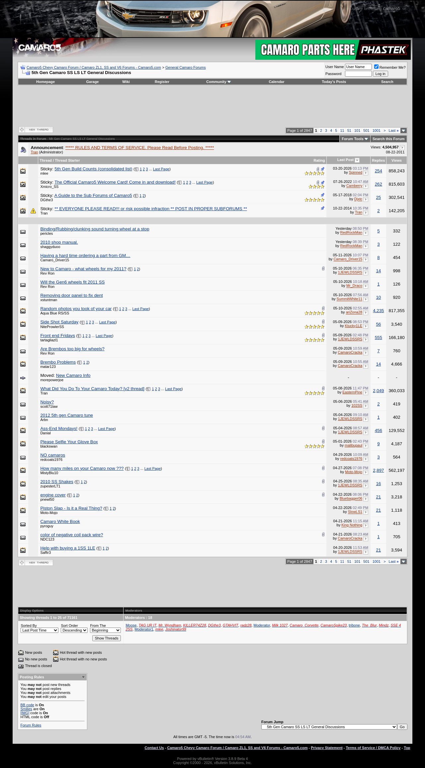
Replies (378, 160)
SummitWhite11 (350, 299)
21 (378, 496)
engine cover (52, 494)
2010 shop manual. (59, 242)
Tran (34, 152)
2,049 (378, 390)
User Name (334, 67)
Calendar (276, 82)
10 (378, 297)
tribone (354, 625)
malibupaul (353, 445)
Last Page (161, 169)
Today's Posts (334, 82)
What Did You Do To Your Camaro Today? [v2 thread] (92, 388)
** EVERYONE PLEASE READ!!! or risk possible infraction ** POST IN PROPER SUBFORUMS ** (150, 208)
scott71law (48, 406)
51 (349, 130)
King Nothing (351, 525)
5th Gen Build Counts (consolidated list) (93, 168)
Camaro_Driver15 (54, 260)
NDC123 (47, 539)
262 (378, 184)
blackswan (48, 446)
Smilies (26, 709)
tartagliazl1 (49, 340)
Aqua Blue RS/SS (54, 313)
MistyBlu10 (49, 473)
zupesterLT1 (50, 486)
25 (378, 197)
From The (98, 626)
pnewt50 (47, 499)
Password (333, 74)
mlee (44, 173)
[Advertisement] (212, 105)
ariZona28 (354, 312)
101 (357, 130)
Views (396, 160)
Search (387, 82)
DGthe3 (46, 200)
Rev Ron (47, 273)
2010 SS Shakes (56, 481)
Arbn (44, 420)
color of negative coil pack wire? (71, 534)
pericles (46, 233)
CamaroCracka (350, 352)
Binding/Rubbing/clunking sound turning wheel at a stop (94, 228)
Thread (46, 160)
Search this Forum (389, 139)
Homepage (45, 82)
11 (342, 130)
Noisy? (47, 401)
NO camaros (52, 455)
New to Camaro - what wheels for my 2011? (83, 268)
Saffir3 (45, 553)
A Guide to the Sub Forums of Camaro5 (93, 195)
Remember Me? (390, 67)
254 (378, 170)
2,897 (378, 470)
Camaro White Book (60, 521)
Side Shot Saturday (59, 321)
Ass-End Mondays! (58, 428)
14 (378, 270)
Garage (92, 82)
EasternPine (352, 392)
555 (378, 337)
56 (378, 324)
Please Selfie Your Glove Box (69, 441)
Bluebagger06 (351, 499)
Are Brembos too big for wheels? (72, 348)
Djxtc (358, 199)
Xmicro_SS (49, 187)
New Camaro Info (73, 375)
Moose (131, 625)
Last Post (345, 160)
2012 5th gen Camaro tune (66, 415)
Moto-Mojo (353, 472)
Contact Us (154, 748)
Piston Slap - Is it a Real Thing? (71, 508)
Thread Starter (67, 160)
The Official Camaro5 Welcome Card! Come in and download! (115, 182)
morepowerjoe (51, 380)
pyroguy (46, 526)
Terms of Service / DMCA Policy (373, 748)
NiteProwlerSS (52, 327)
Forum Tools (353, 139)
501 (366, 130)
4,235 (378, 310)
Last (394, 130)
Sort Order (69, 626)
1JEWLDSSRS (350, 273)
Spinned (355, 172)
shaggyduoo (50, 247)
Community (218, 82)
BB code (27, 705)
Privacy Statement (326, 748)
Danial (45, 433)
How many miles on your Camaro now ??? (82, 468)
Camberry (354, 186)
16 (378, 483)
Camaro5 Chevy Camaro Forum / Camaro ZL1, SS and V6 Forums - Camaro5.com (94, 67)
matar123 (47, 367)
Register (162, 82)
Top (407, 748)
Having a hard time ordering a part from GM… (85, 255)
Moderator (261, 625)
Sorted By (29, 626)
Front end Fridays (57, 335)
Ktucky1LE (354, 326)
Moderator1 (143, 629)
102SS (356, 405)
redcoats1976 (51, 460)
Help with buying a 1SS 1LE (67, 548)
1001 (377, 130)
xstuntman (48, 300)
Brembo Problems (58, 362)
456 (378, 430)
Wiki (126, 82)
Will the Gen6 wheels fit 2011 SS (72, 282)
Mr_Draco (354, 286)
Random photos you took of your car (76, 308)
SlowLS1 (355, 512)
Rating (319, 160)
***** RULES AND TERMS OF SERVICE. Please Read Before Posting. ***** (139, 147)
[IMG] (24, 713)
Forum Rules (30, 725)
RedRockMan (351, 233)
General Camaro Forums (185, 67)
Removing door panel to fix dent (71, 295)
